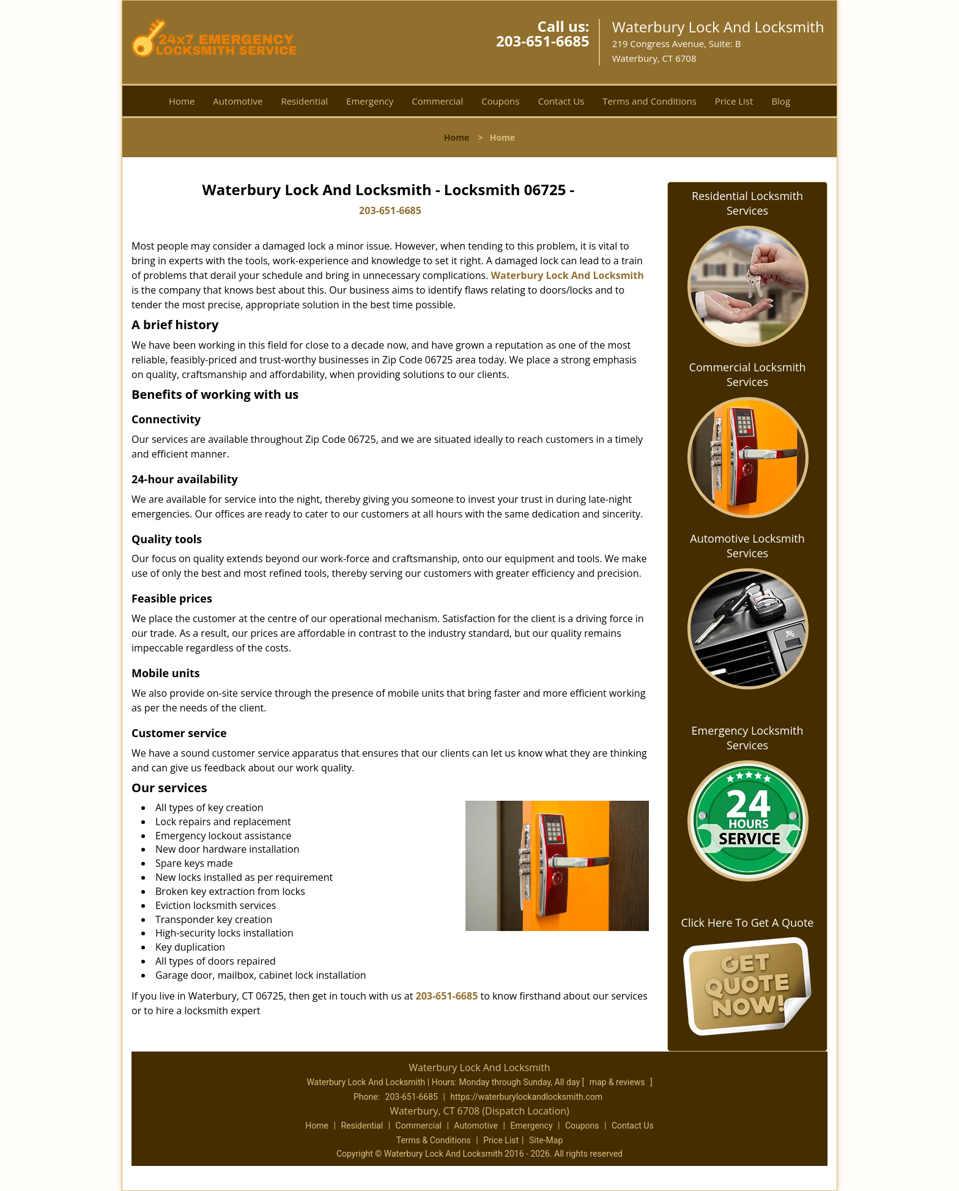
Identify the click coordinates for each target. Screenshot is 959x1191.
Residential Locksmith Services (747, 203)
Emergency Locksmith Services (748, 737)
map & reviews (618, 1082)
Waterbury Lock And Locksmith (567, 275)
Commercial (437, 101)
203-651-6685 (543, 41)
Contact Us (561, 101)
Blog (780, 101)
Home (181, 101)
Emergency (369, 101)
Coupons (500, 101)
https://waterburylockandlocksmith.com (526, 1097)
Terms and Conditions (649, 101)
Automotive (237, 101)
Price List (734, 101)
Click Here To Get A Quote (747, 922)
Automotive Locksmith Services (747, 545)
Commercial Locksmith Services (747, 374)
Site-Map (546, 1140)
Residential (304, 101)
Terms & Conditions (433, 1140)
